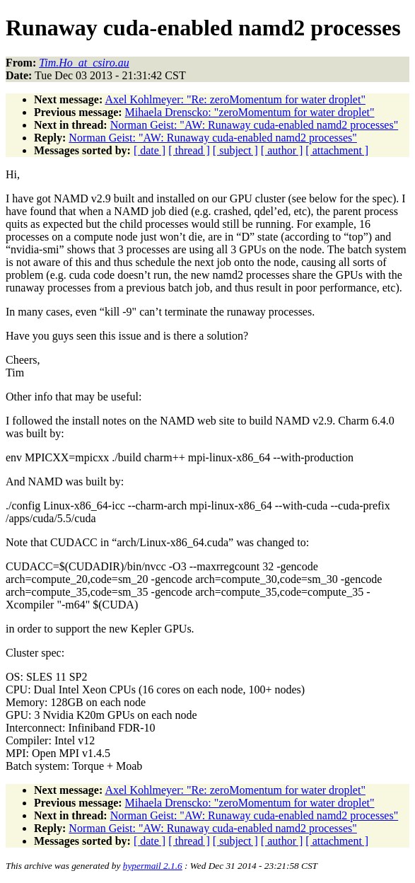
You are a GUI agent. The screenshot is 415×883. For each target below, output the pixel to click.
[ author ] (282, 150)
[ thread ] (189, 150)
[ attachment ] (336, 150)
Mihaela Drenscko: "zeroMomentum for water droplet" (250, 112)
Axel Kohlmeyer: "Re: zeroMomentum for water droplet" (235, 99)
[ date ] (149, 150)
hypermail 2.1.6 (152, 865)
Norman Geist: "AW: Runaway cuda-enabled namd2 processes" (254, 125)
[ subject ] (235, 150)
